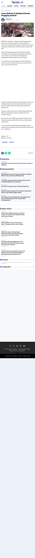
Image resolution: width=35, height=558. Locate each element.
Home (2, 10)
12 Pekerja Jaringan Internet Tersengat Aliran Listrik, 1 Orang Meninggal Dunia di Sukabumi (16, 181)
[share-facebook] (2, 153)
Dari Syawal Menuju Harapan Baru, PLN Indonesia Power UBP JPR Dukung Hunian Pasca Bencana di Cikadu (12, 243)
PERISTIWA (23, 6)
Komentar (30, 153)
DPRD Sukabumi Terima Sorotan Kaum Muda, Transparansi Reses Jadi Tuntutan (12, 223)
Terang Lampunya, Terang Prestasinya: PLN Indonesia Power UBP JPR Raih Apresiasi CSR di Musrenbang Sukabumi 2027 (13, 252)
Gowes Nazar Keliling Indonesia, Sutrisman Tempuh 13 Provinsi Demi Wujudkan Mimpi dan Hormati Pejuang (13, 214)
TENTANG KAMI (8, 349)
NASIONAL (10, 6)
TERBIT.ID (11, 142)
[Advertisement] (17, 288)
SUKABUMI (4, 142)
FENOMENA (30, 6)
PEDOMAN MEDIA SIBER (24, 349)
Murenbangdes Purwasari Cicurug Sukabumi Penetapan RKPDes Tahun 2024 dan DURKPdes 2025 (16, 175)
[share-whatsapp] (9, 153)
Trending (3, 6)
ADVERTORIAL (5, 221)
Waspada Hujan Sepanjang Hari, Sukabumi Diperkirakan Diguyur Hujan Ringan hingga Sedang (16, 191)
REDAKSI (15, 349)
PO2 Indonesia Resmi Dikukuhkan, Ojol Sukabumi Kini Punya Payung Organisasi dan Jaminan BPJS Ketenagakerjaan (15, 198)
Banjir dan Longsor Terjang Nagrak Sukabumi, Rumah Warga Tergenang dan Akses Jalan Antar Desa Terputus (12, 233)
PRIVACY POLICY (13, 350)
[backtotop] (17, 354)
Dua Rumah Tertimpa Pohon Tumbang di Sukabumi (15, 186)
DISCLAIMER (22, 350)
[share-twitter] (6, 153)
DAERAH (16, 6)
